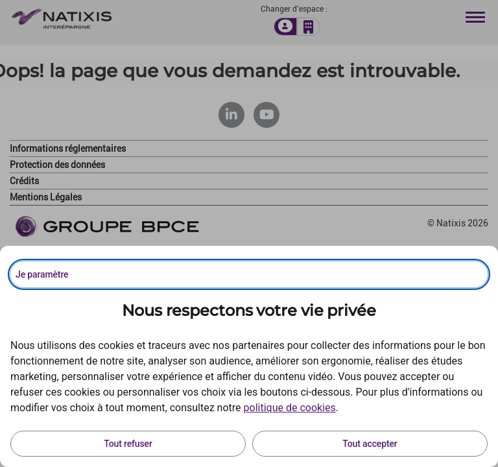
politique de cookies (290, 407)
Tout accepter (369, 443)
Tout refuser (128, 443)
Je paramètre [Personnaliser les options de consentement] (42, 274)
